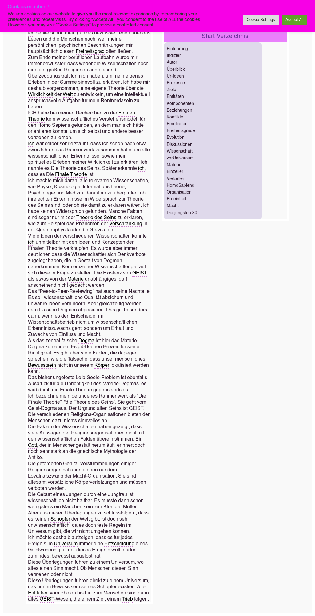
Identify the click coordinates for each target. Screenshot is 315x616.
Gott (32, 445)
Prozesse (176, 83)
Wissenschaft (180, 151)
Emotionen (177, 124)
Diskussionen (180, 144)
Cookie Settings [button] (261, 20)
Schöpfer (60, 519)
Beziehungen (179, 110)
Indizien (174, 56)
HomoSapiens (180, 185)
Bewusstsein (42, 365)
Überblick (176, 69)
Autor (172, 62)
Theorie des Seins (96, 217)
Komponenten (180, 104)
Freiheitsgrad (90, 51)
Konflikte (175, 117)
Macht (173, 206)
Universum (66, 544)
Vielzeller (175, 179)
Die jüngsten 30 (182, 213)
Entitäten (37, 593)
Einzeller (175, 172)
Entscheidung (119, 544)
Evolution (176, 137)
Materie (75, 279)
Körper (101, 365)
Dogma (86, 340)
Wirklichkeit (40, 94)
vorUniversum (180, 158)
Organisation (179, 192)
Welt (68, 94)
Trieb (127, 599)
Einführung (177, 49)
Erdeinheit (176, 199)
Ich (31, 33)
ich (141, 168)
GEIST (139, 273)
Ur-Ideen (175, 76)
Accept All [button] (294, 20)
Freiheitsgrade (181, 131)
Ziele (171, 90)
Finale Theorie (71, 174)
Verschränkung (125, 224)
